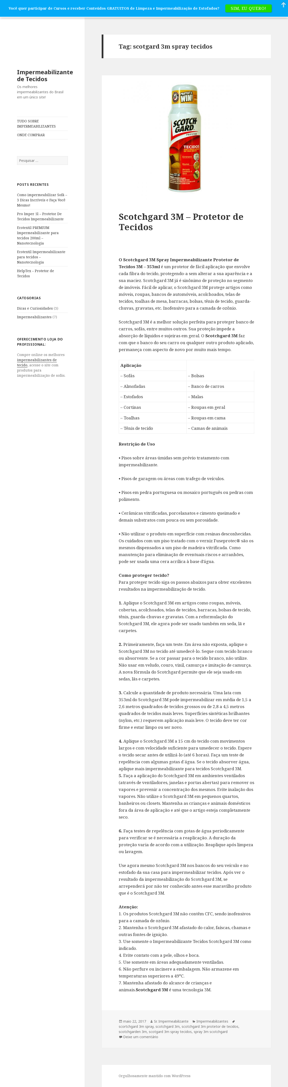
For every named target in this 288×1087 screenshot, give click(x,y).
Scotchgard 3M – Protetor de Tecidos (181, 222)
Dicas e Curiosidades (35, 308)
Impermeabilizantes (34, 317)
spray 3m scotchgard (211, 1031)
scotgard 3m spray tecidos (170, 1031)
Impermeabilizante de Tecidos (45, 75)
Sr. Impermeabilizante (171, 1021)
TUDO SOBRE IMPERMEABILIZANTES (36, 124)
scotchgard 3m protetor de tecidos (210, 1026)
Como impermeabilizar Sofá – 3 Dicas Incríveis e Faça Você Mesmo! (42, 199)
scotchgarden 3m (133, 1031)
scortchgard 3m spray (136, 1026)
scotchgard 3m (167, 1026)
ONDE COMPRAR (31, 134)
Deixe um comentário (140, 1036)
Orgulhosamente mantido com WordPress (155, 1075)
